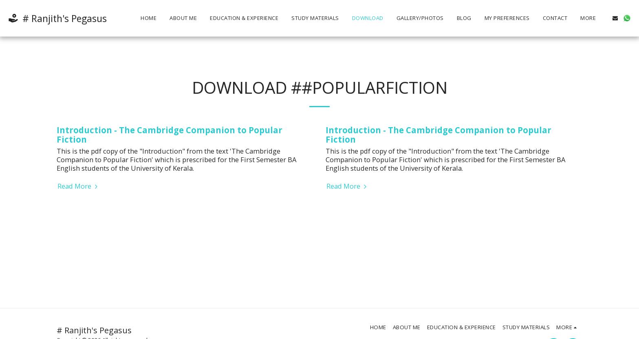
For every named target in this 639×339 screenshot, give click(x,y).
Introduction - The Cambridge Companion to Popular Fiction (169, 134)
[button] (615, 18)
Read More (78, 186)
